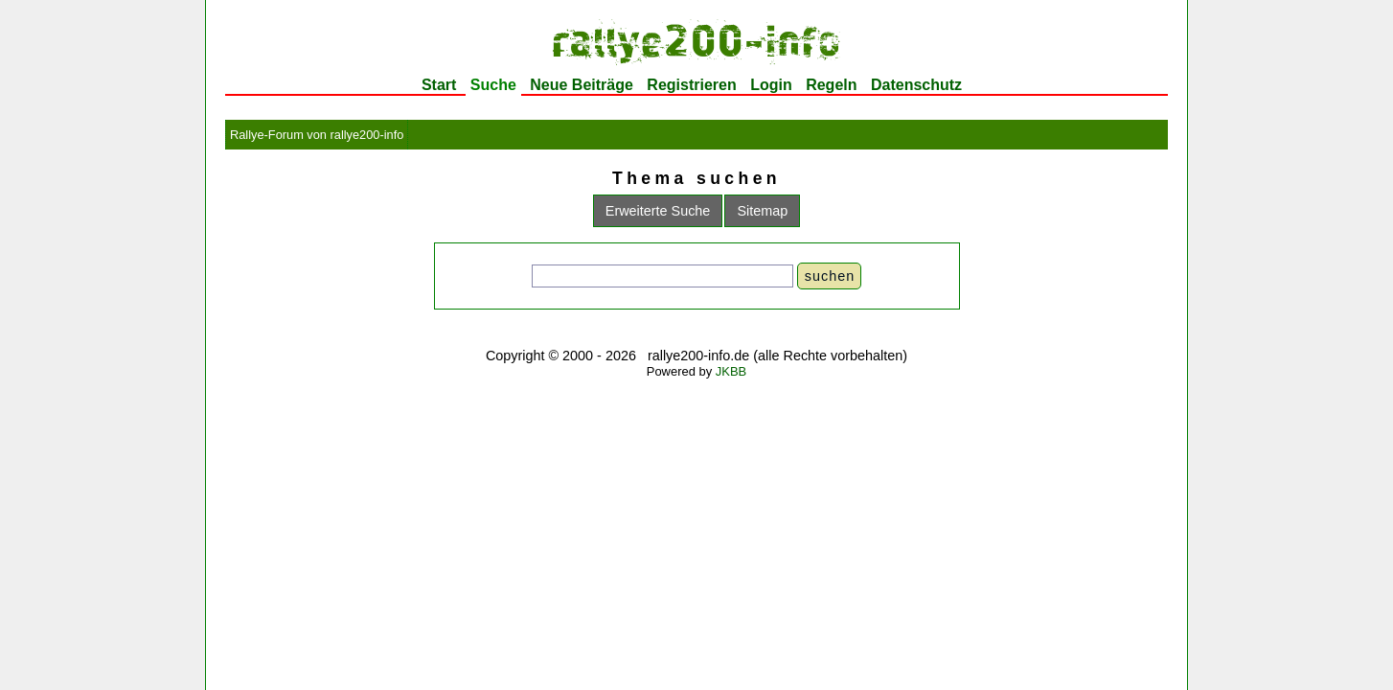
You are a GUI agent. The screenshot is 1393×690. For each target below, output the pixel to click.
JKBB (731, 371)
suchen (830, 276)
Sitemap (762, 210)
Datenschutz (916, 85)
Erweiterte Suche (658, 210)
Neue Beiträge (581, 85)
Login (771, 85)
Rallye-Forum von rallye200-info (316, 134)
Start (439, 85)
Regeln (831, 85)
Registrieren (691, 85)
